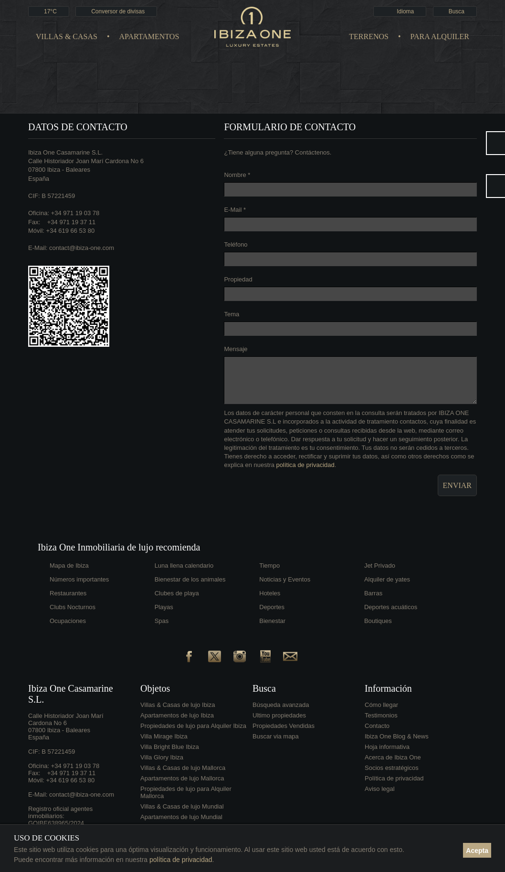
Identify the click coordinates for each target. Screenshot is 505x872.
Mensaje (235, 349)
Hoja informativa (387, 746)
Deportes (271, 607)
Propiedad (238, 279)
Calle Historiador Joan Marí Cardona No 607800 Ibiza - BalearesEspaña (86, 169)
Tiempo (269, 565)
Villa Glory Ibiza (161, 757)
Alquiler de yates (387, 579)
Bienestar (272, 620)
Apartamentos (149, 36)
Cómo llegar (381, 704)
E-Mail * (235, 209)
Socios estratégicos (392, 767)
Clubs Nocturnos (72, 607)
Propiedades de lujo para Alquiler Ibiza (193, 725)
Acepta (477, 850)
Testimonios (381, 715)
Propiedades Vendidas (283, 725)
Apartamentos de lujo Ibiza (177, 715)
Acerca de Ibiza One (393, 757)
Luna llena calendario (184, 565)
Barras (373, 593)
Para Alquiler (439, 36)
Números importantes (79, 579)
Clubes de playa (177, 593)
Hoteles (269, 593)
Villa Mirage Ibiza (164, 736)
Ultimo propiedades (279, 715)
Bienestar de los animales (190, 579)
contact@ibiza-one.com (81, 247)
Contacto (377, 725)
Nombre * (237, 174)
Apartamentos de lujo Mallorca (182, 778)
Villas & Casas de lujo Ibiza (177, 704)
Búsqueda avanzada (280, 704)
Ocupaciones (68, 620)
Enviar (457, 485)
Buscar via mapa (275, 736)
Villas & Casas (66, 36)
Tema (231, 314)
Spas (162, 620)
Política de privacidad (394, 778)
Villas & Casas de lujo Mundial (182, 806)
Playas (164, 607)
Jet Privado (379, 565)
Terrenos (369, 36)
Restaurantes (68, 593)
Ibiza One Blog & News (397, 736)
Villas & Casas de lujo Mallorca (182, 767)
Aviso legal (380, 788)
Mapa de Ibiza (69, 565)
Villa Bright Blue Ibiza (169, 746)
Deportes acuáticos (390, 607)
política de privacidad (305, 464)
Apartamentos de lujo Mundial (181, 816)
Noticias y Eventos (284, 579)
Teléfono (235, 244)
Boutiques (378, 620)
